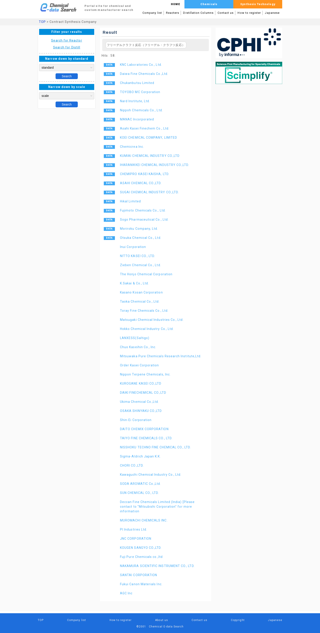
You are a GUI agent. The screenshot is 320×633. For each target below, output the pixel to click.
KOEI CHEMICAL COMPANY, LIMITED (148, 137)
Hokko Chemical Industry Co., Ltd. (147, 329)
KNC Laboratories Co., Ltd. (141, 64)
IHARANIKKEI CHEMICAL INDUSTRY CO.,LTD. (154, 165)
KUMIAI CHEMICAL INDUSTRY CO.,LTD (150, 156)
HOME (175, 4)
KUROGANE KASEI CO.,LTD (140, 383)
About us (161, 620)
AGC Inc (126, 593)
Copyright (238, 620)
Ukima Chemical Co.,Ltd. (139, 401)
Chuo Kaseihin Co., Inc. (138, 347)
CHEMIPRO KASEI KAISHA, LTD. (144, 174)
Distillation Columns (198, 12)
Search (67, 76)
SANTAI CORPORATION (138, 575)
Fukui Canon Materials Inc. (141, 584)
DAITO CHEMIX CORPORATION (144, 429)
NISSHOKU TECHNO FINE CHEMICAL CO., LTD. (155, 447)
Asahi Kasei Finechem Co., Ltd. (144, 128)
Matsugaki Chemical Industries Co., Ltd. (152, 319)
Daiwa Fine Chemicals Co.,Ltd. (144, 74)
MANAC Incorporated (137, 119)
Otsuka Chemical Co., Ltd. (140, 238)
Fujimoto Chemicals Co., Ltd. (143, 210)
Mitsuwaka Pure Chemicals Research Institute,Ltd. (160, 356)
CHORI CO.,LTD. (132, 465)
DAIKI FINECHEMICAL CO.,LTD (143, 392)
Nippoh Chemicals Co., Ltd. (141, 110)
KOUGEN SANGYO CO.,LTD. (141, 547)
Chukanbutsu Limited (137, 83)
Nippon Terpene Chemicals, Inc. (145, 374)
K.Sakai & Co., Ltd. (134, 283)
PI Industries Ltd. (133, 529)
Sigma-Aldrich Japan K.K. (140, 456)
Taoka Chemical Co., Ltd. (140, 301)
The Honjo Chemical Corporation (146, 274)
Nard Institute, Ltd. (135, 101)
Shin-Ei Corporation (136, 420)
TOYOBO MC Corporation (140, 92)
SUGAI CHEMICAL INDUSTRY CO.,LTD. (149, 192)
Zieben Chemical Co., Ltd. (140, 265)
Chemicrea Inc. (132, 146)
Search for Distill (66, 47)
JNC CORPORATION (135, 538)
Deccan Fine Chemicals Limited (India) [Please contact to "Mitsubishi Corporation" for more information (157, 506)
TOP (42, 22)
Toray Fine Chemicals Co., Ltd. (144, 310)
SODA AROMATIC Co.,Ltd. (140, 483)
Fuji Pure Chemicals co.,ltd (141, 557)
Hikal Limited (130, 201)
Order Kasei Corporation (139, 365)
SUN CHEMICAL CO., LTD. (139, 493)
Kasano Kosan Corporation (141, 292)
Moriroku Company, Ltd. (139, 228)
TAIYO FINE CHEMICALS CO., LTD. (146, 438)
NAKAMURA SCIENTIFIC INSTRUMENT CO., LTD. (157, 566)
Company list (152, 12)
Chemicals (208, 4)
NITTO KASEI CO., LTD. (137, 256)
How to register (249, 12)
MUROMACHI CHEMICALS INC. (144, 520)
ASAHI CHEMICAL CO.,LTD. (141, 183)
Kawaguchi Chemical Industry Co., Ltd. (150, 474)
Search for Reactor (66, 40)
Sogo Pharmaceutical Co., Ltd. (144, 219)
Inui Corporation (133, 247)
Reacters (172, 12)
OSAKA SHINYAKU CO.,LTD (141, 411)
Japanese (272, 12)
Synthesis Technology (257, 4)
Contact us (226, 12)
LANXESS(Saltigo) (134, 338)
